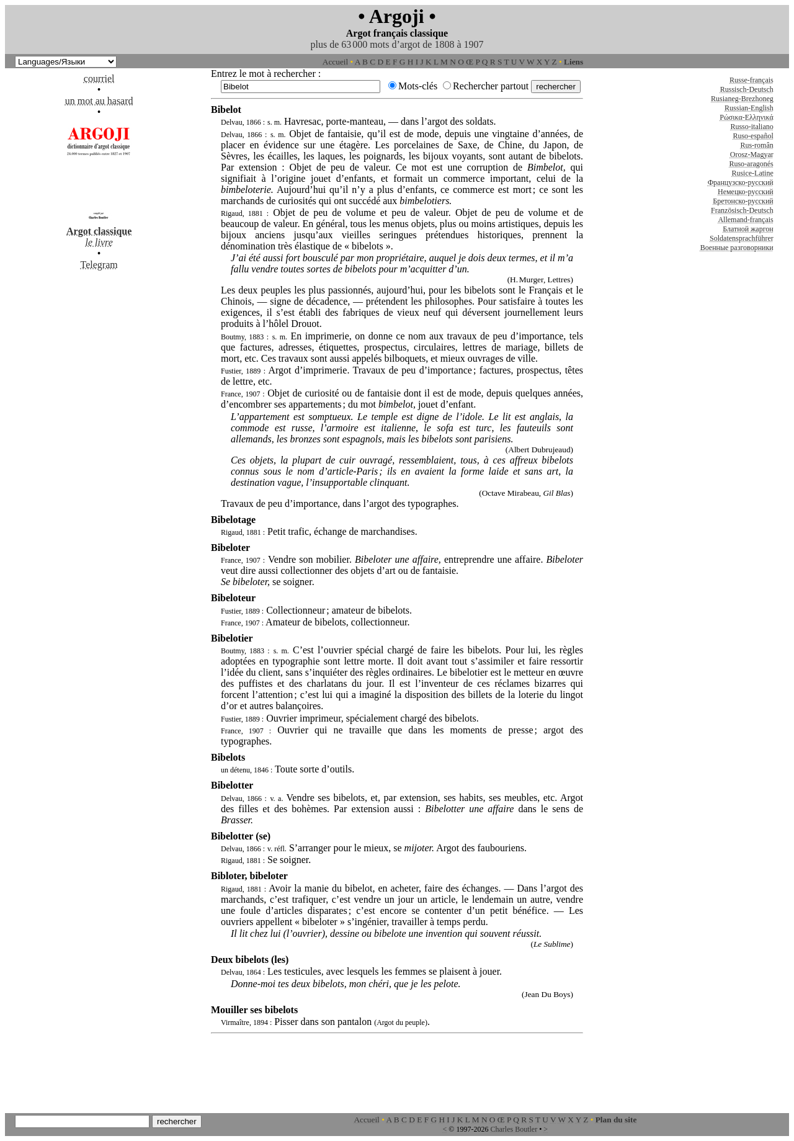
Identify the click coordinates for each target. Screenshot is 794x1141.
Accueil (335, 61)
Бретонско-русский (743, 201)
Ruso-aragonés (751, 163)
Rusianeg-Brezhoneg (742, 98)
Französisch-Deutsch (742, 210)
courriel (99, 78)
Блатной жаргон (748, 229)
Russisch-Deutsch (747, 89)
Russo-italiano (751, 126)
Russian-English (749, 108)
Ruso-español (753, 136)
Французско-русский (741, 182)
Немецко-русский (746, 191)
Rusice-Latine (752, 173)
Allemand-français (745, 219)
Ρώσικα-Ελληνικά (747, 117)
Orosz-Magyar (752, 154)
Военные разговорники (737, 247)
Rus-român (756, 145)
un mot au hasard (99, 101)
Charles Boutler (513, 1129)
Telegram (99, 264)
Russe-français (751, 80)
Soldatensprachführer (742, 238)
